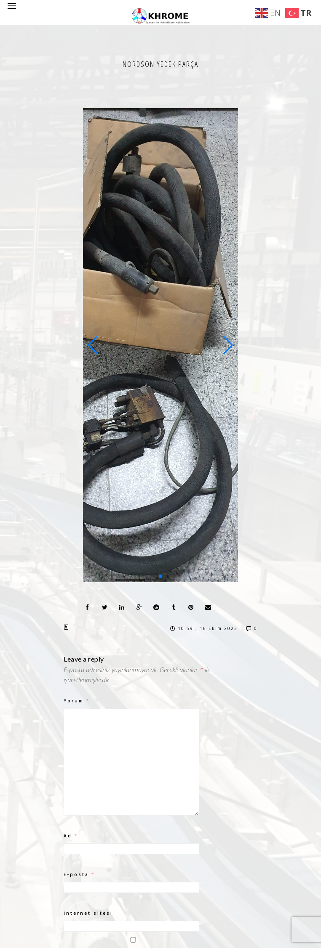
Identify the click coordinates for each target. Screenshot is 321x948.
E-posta (79, 874)
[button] (93, 345)
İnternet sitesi (88, 913)
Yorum (77, 701)
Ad (71, 836)
